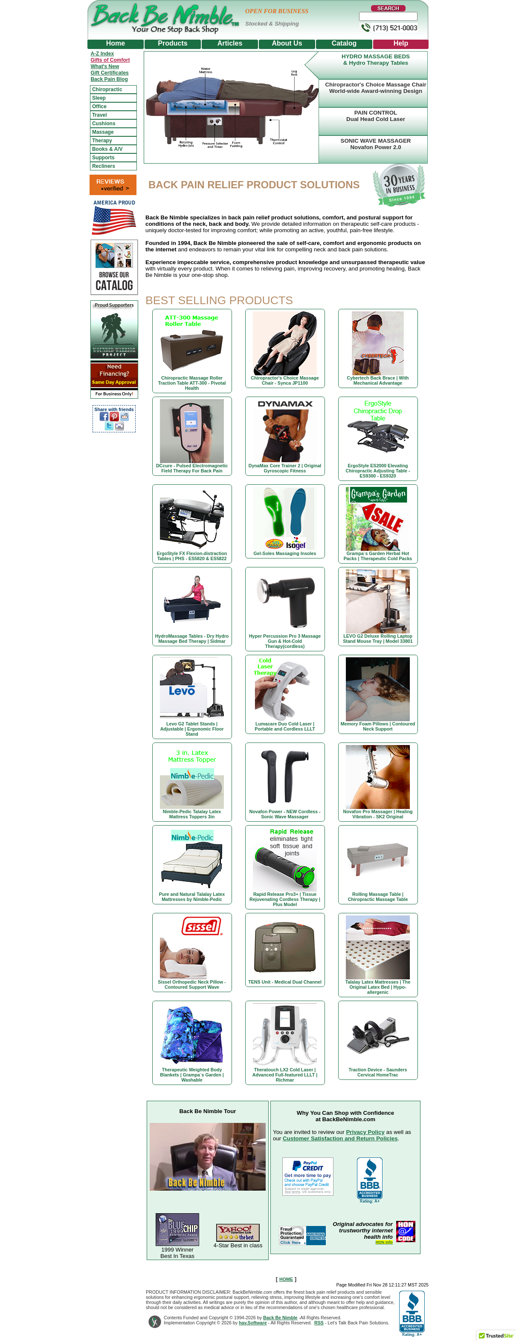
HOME (286, 1279)
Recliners (103, 166)
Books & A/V (107, 149)
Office (99, 106)
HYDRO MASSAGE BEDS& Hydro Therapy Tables (376, 59)
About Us (287, 43)
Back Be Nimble (280, 1317)
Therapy (102, 141)
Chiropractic (107, 89)
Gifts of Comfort (110, 60)
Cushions (104, 124)
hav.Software (253, 1322)
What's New (104, 66)
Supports (103, 158)
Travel (99, 115)
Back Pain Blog (109, 79)
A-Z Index (102, 54)
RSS (319, 1322)
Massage (103, 132)
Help (401, 43)
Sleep (99, 98)
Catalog (344, 43)
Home (115, 43)
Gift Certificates (109, 73)
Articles (230, 43)
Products (172, 43)
